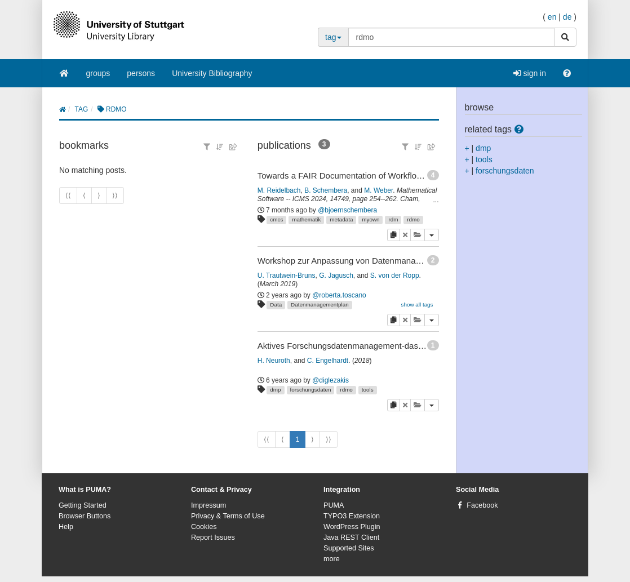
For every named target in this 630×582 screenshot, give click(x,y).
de (567, 16)
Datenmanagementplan (320, 304)
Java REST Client (351, 537)
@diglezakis (330, 380)
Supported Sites (348, 548)
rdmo (413, 219)
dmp (275, 389)
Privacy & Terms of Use (228, 516)
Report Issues (213, 537)
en (552, 16)
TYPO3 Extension (351, 516)
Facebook (482, 505)
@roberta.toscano (339, 295)
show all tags (417, 304)
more (331, 559)
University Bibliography (212, 73)
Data (276, 304)
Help (66, 527)
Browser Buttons (84, 516)
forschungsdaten (310, 389)
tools (368, 389)
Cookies (204, 527)
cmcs (276, 219)
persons (141, 73)
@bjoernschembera (347, 210)
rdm (393, 219)
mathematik (306, 219)
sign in (529, 73)
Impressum (208, 505)
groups (98, 73)
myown (370, 219)
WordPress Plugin (351, 527)
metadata (341, 219)
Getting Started (83, 505)
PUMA (333, 505)
